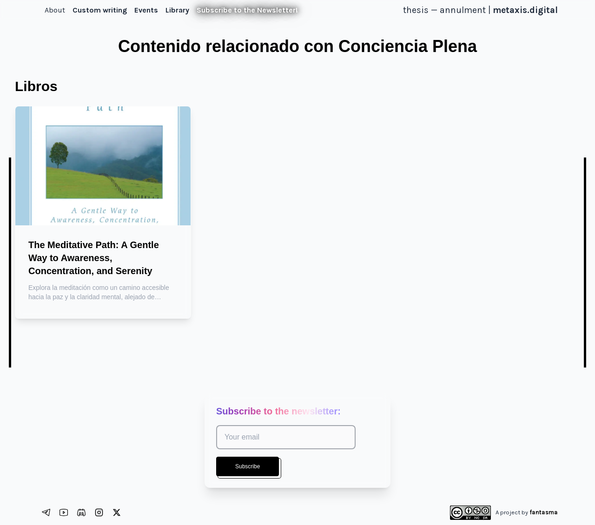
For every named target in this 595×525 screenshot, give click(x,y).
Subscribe (247, 466)
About (55, 10)
